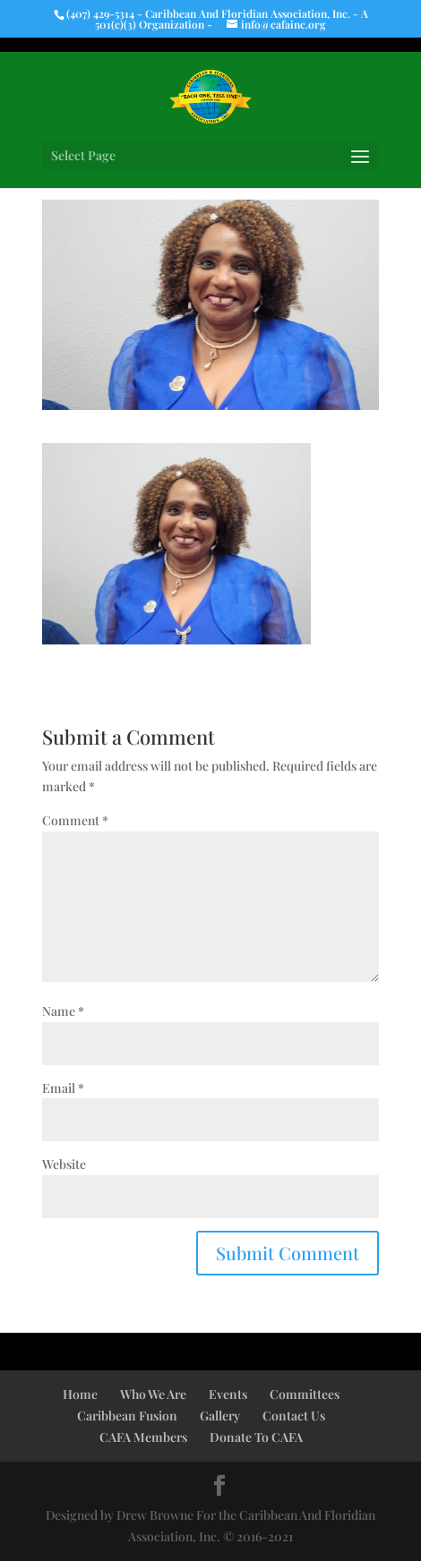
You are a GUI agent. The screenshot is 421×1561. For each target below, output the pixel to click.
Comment (75, 820)
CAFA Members (143, 1437)
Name (63, 1010)
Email (63, 1087)
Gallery (220, 1415)
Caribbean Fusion (127, 1415)
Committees (304, 1394)
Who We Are (153, 1394)
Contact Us (293, 1415)
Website (64, 1164)
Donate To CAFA (256, 1437)
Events (228, 1394)
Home (80, 1394)
